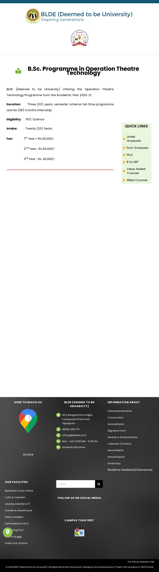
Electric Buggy (13, 536)
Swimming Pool (14, 530)
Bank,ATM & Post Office (19, 490)
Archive (28, 455)
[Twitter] (77, 506)
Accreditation (116, 424)
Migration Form (117, 430)
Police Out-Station (16, 543)
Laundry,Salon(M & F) (17, 504)
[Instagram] (84, 506)
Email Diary (114, 463)
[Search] (99, 484)
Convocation (116, 417)
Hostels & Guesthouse (18, 510)
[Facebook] (74, 506)
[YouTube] (81, 506)
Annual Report (116, 457)
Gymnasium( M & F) (17, 523)
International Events (120, 411)
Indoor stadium (14, 517)
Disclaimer (76, 567)
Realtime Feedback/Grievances (130, 470)
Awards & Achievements (123, 437)
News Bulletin (116, 450)
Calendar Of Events (119, 443)
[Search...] (75, 484)
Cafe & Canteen (15, 497)
